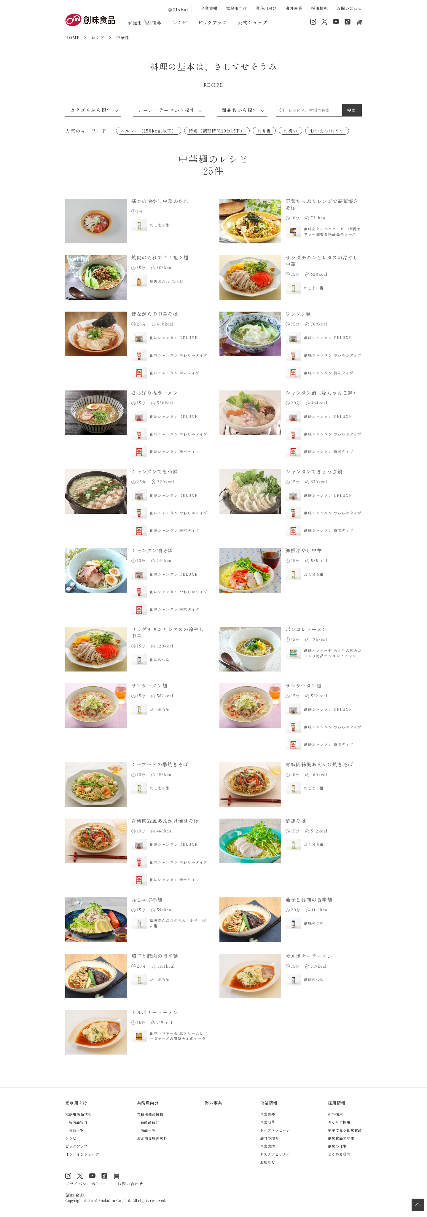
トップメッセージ (275, 1130)
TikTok (347, 22)
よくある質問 (339, 1154)
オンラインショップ (359, 22)
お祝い (290, 131)
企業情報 (209, 8)
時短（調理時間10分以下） (217, 131)
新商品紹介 (78, 1122)
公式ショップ (252, 22)
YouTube (336, 21)
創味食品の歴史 (341, 1138)
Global (181, 9)
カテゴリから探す (91, 110)
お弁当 (264, 131)
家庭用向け (236, 8)
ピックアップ (212, 22)
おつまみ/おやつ (327, 131)
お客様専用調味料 (152, 1138)
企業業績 (267, 1146)
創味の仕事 (337, 1146)
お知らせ (267, 1162)
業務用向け (266, 8)
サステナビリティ (275, 1154)
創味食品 (90, 19)
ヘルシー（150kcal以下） (148, 131)
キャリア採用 (339, 1122)
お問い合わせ (349, 8)
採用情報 (319, 8)
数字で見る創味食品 (345, 1130)
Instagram (313, 22)
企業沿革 (267, 1122)
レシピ (180, 22)
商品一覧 (76, 1130)
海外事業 (294, 8)
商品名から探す (240, 110)
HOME (72, 37)
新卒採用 (335, 1113)
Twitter (324, 22)
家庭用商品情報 (145, 22)
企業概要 (267, 1113)
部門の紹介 (269, 1138)
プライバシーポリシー (87, 1183)
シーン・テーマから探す (166, 110)
